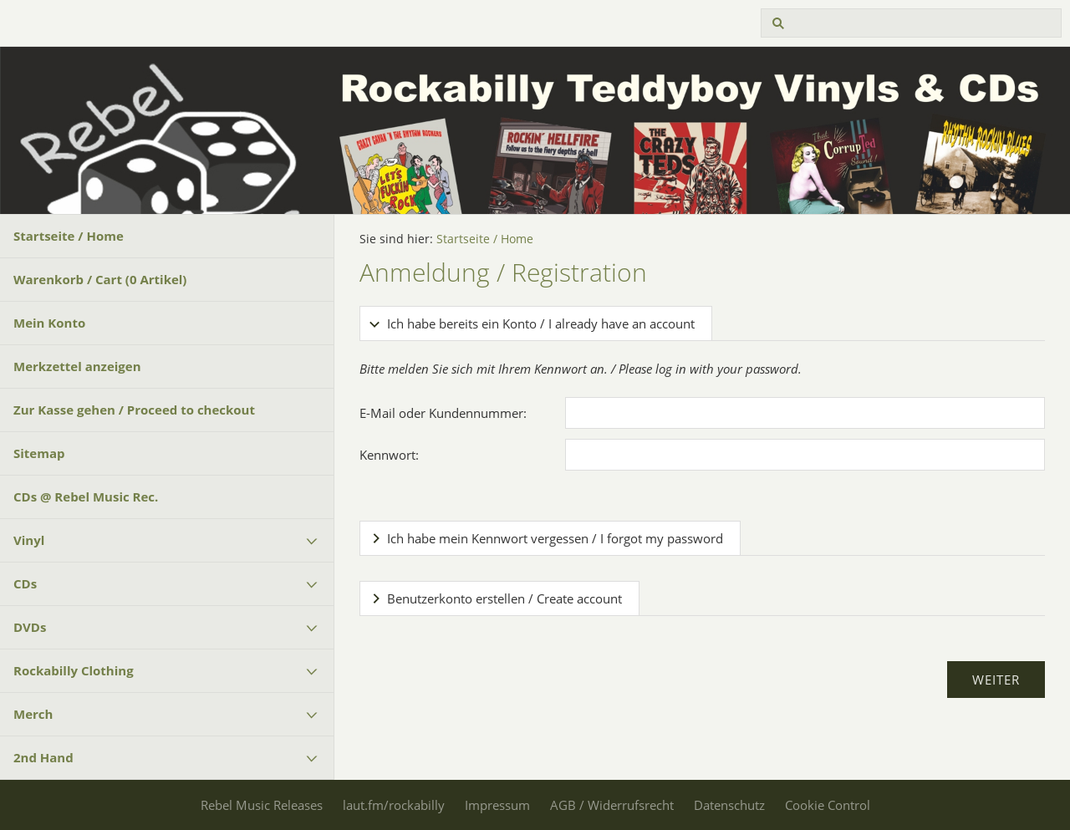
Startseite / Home (68, 235)
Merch (33, 713)
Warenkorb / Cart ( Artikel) (99, 279)
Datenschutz (729, 805)
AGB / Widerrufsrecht (612, 805)
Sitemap (39, 453)
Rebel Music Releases (262, 805)
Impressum (497, 805)
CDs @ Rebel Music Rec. (85, 496)
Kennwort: (389, 454)
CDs (25, 583)
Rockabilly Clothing (73, 670)
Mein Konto (49, 322)
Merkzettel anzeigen (77, 366)
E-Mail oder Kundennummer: (443, 413)
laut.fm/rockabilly (394, 805)
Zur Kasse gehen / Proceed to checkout (134, 409)
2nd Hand (43, 757)
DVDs (29, 627)
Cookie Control (827, 805)
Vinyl (28, 540)
